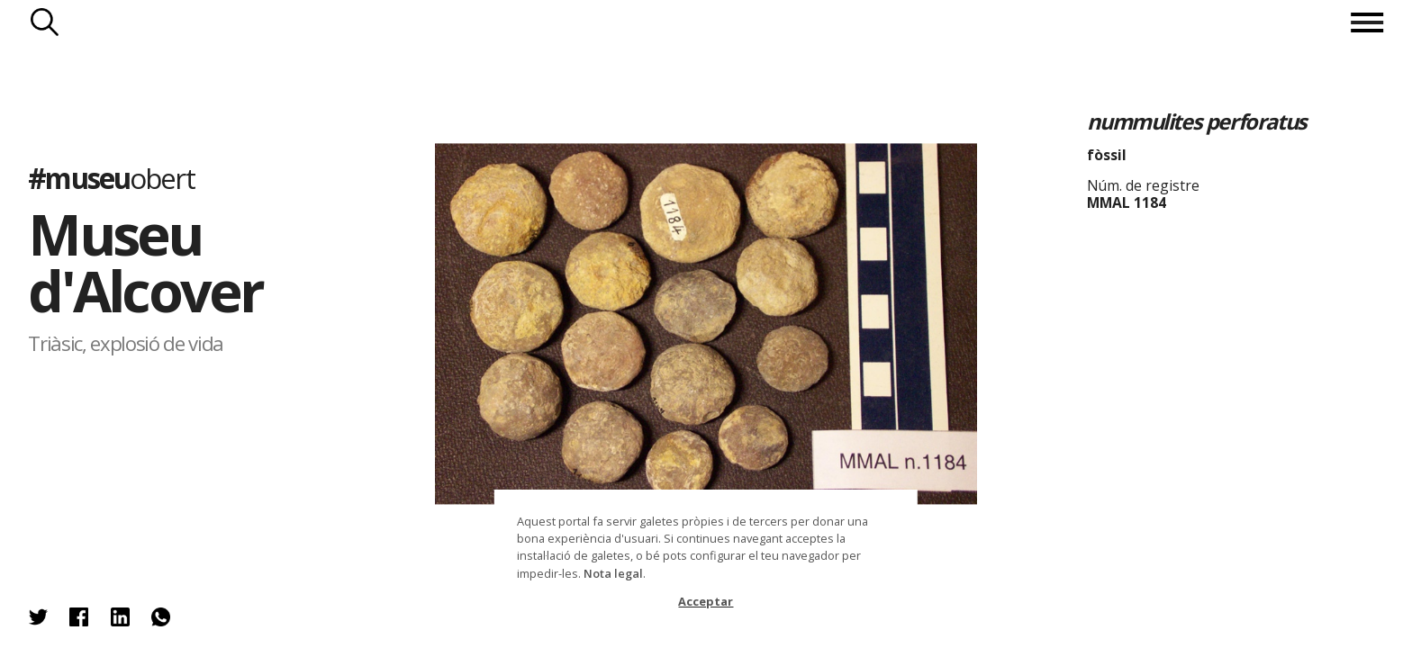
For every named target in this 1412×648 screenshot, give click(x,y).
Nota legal (613, 573)
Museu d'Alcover (145, 261)
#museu (111, 177)
